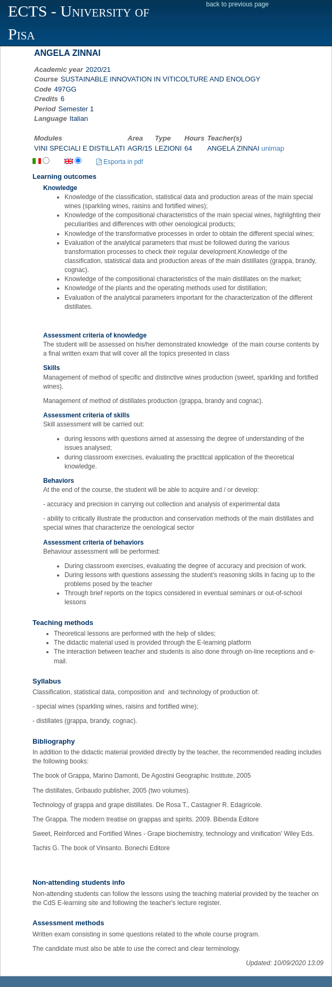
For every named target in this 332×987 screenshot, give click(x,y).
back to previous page (237, 4)
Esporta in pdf (119, 162)
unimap (273, 148)
